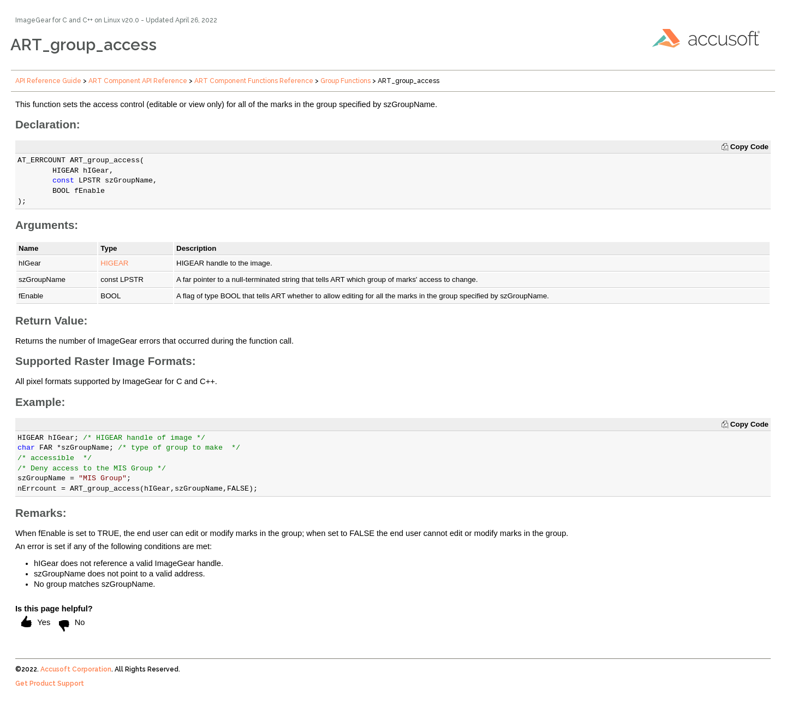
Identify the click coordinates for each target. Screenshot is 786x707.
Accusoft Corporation (75, 669)
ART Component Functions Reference (253, 81)
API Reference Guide (48, 81)
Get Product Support (49, 683)
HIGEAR (114, 263)
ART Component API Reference (137, 81)
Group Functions (345, 81)
